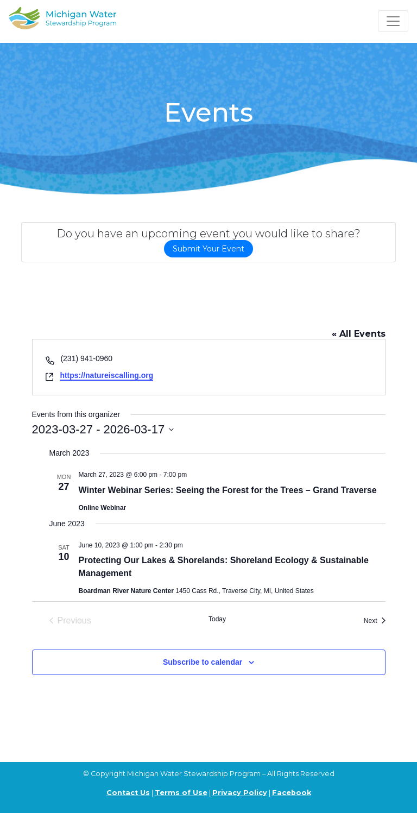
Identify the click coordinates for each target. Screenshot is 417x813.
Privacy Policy (239, 793)
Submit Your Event (208, 249)
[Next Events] (375, 621)
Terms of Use (181, 793)
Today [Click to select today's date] (217, 619)
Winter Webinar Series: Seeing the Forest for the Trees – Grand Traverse (228, 490)
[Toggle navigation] (393, 21)
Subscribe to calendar (202, 662)
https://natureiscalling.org (106, 375)
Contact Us (128, 793)
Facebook (291, 793)
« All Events (359, 334)
